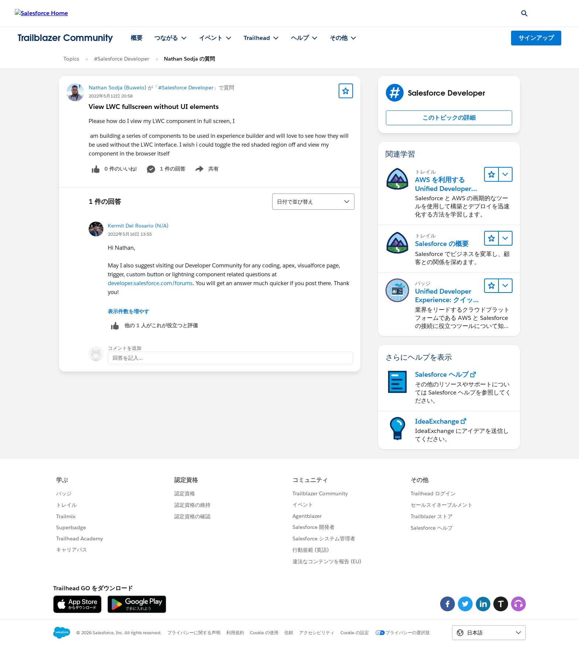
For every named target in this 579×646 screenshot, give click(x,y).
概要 (137, 38)
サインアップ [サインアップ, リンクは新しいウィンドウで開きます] (536, 38)
